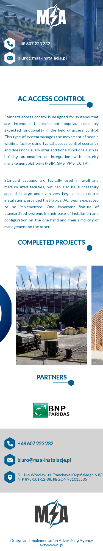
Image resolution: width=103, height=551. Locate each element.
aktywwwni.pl (51, 544)
